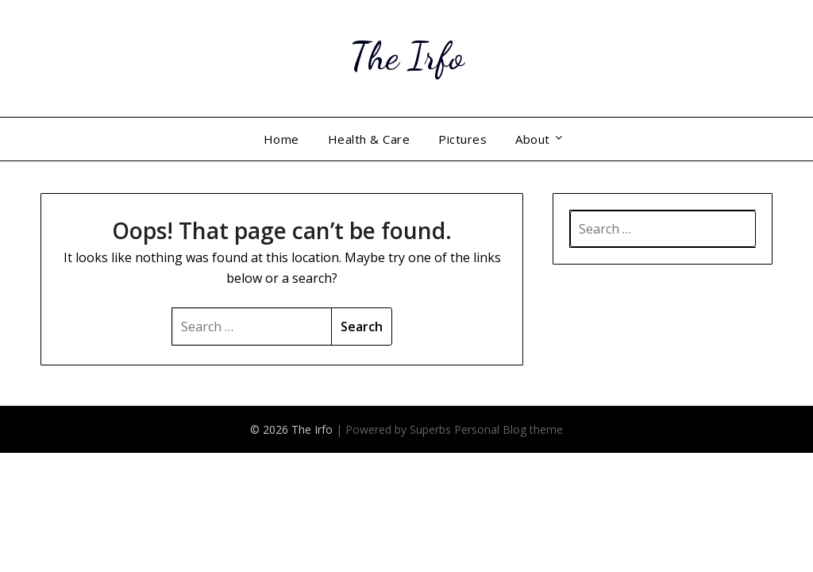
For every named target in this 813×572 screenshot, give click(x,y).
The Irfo (406, 56)
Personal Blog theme (508, 429)
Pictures (462, 139)
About (532, 139)
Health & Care (369, 139)
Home (281, 139)
